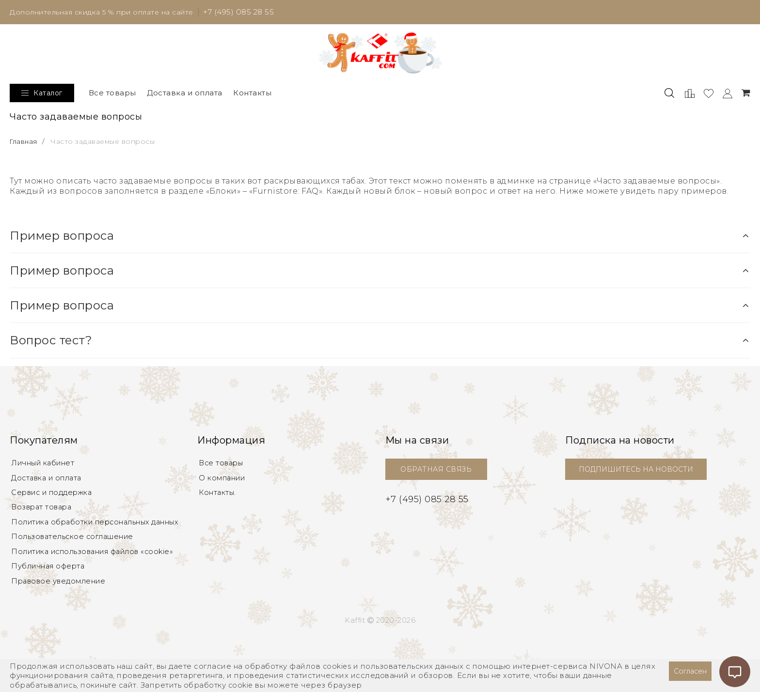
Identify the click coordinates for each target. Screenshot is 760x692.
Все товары (112, 95)
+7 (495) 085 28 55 (246, 12)
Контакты (252, 95)
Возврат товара (43, 512)
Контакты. (218, 497)
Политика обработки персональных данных (98, 528)
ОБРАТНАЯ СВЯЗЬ (436, 471)
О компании (223, 481)
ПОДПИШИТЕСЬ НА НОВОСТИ (640, 471)
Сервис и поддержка (53, 497)
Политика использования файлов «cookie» (97, 559)
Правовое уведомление (60, 590)
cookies (338, 666)
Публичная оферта (50, 574)
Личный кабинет (44, 466)
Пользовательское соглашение (74, 543)
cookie (241, 685)
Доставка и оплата (184, 95)
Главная (25, 143)
